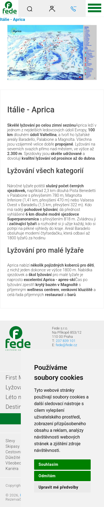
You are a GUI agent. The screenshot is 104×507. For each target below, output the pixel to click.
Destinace (18, 406)
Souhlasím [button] (48, 464)
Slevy (10, 441)
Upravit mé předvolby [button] (58, 487)
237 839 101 (65, 341)
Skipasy (13, 446)
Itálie (4, 19)
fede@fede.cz (66, 345)
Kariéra (12, 468)
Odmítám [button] (47, 476)
